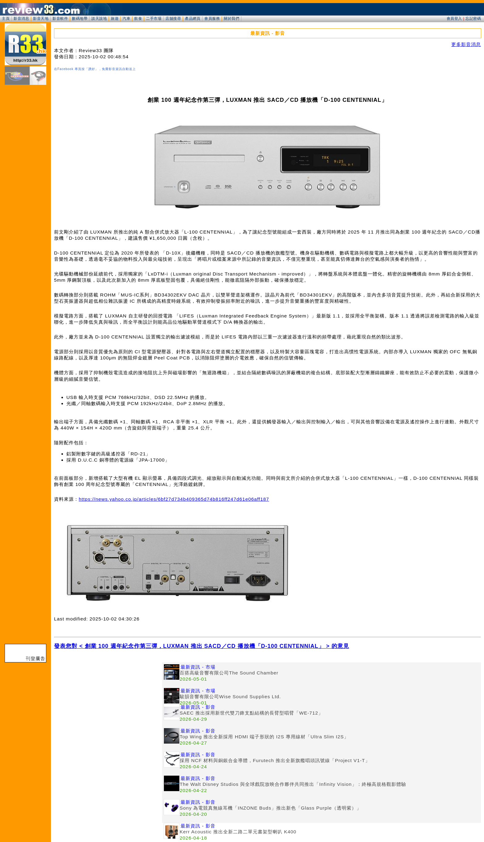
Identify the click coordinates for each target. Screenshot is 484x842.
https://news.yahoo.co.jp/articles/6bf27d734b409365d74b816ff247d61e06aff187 (174, 499)
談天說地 (99, 18)
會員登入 (454, 18)
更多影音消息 (466, 44)
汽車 (126, 18)
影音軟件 (60, 18)
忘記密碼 (473, 18)
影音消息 (21, 18)
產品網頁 (192, 18)
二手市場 (153, 18)
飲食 (138, 18)
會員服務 (212, 18)
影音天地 (40, 18)
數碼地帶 (79, 18)
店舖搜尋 (173, 18)
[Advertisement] (108, 705)
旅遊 (115, 18)
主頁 (6, 18)
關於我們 (231, 18)
